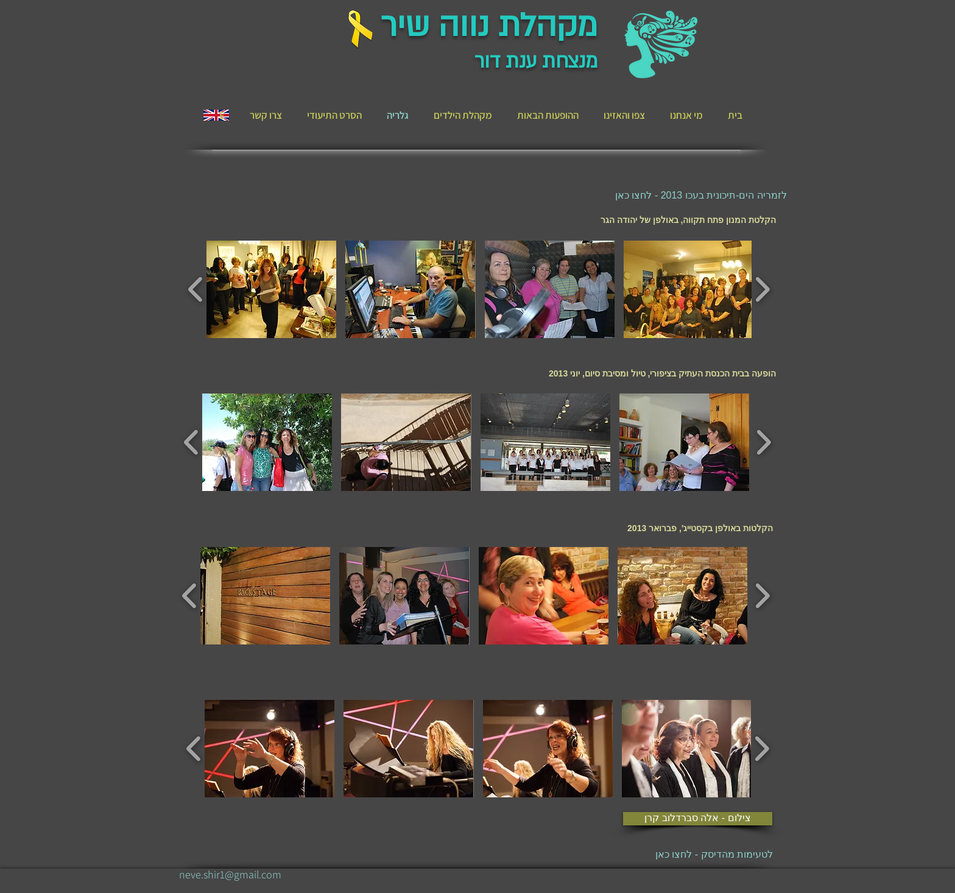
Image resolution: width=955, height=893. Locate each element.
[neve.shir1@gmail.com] (230, 875)
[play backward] (196, 289)
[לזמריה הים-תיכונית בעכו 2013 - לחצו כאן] (701, 195)
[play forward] (762, 289)
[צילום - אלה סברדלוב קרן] (697, 818)
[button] (271, 289)
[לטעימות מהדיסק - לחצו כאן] (692, 855)
